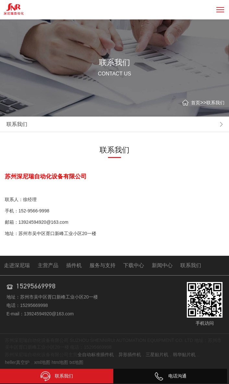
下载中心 (133, 265)
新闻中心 (162, 265)
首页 (195, 102)
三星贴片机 (157, 354)
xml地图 (42, 362)
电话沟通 (170, 375)
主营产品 (48, 265)
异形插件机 (129, 354)
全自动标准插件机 (96, 354)
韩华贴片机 (184, 354)
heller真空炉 (17, 362)
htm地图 (60, 362)
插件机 (74, 265)
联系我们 (215, 102)
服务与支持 (102, 265)
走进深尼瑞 (17, 265)
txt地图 (76, 362)
